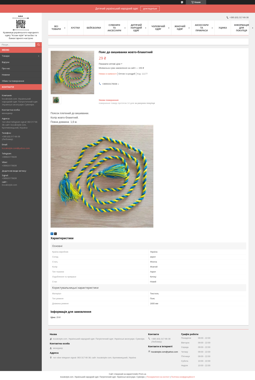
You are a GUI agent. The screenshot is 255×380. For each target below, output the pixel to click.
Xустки (75, 27)
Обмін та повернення (13, 80)
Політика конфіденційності (183, 377)
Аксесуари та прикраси (201, 28)
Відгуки (5, 62)
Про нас (6, 68)
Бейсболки (94, 27)
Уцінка (223, 27)
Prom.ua (142, 374)
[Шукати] (38, 44)
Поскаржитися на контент (158, 377)
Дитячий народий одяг (136, 28)
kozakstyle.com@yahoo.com (16, 148)
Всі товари (56, 27)
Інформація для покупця (241, 28)
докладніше (150, 8)
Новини (6, 74)
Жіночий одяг (180, 27)
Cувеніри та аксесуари (114, 28)
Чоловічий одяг (158, 27)
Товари (5, 55)
